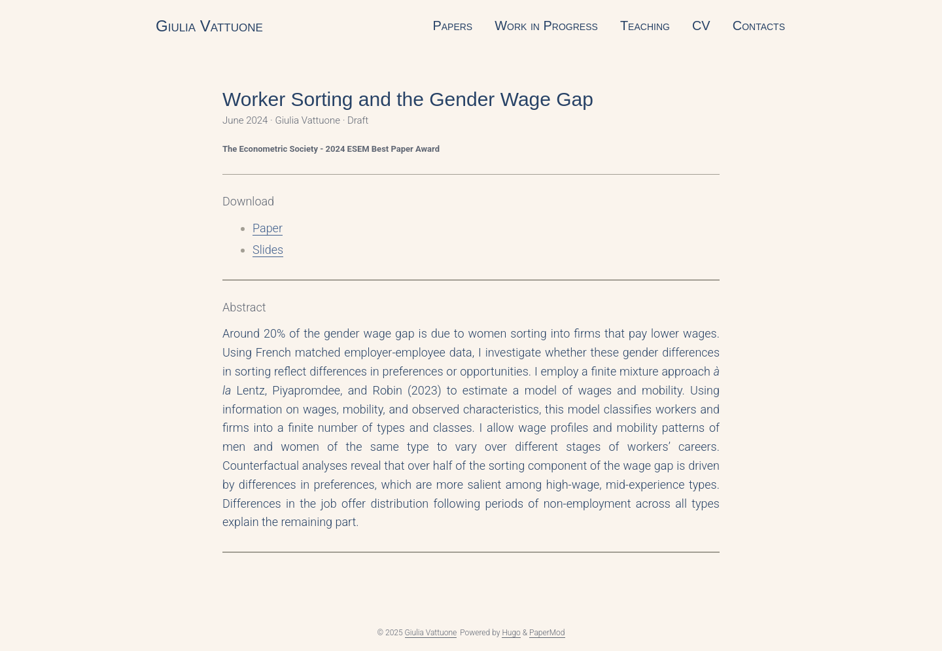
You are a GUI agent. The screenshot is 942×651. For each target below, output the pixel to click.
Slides (268, 249)
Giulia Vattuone (209, 26)
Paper (268, 228)
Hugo (511, 632)
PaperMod (547, 632)
